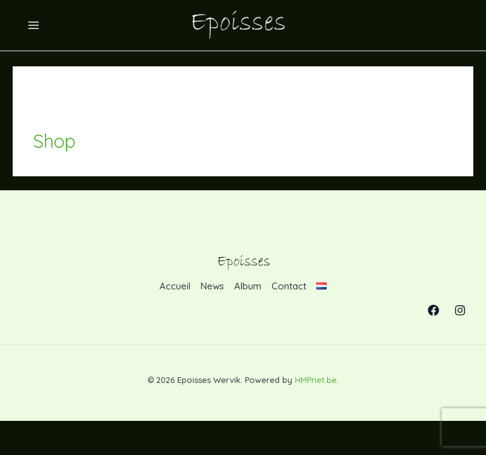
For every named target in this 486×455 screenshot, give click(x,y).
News (212, 286)
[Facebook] (433, 310)
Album (247, 286)
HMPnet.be (316, 380)
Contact (288, 286)
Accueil (174, 286)
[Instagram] (460, 310)
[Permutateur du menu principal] (33, 25)
